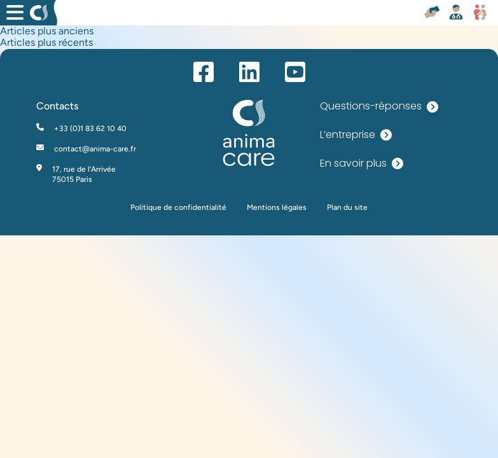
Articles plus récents (46, 42)
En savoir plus (361, 163)
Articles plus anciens (46, 31)
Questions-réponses (379, 106)
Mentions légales (277, 207)
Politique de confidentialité (178, 207)
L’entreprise (356, 135)
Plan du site (347, 207)
